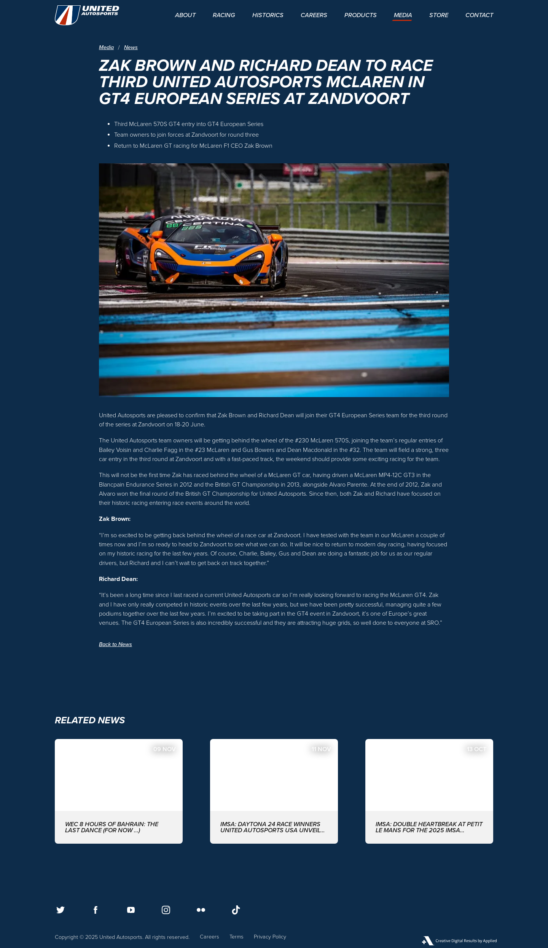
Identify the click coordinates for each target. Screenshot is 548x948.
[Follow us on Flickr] (201, 910)
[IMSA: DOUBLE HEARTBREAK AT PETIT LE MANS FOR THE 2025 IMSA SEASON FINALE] (429, 791)
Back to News (115, 644)
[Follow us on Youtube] (131, 910)
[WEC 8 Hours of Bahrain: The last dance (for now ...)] (119, 791)
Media (106, 48)
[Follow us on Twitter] (60, 910)
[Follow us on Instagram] (166, 910)
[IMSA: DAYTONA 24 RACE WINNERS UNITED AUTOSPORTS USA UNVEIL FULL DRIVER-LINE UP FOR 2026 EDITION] (274, 791)
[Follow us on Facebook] (95, 910)
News (131, 48)
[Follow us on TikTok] (236, 910)
